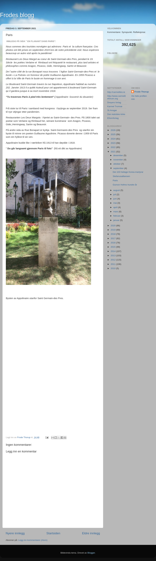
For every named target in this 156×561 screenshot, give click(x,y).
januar (116, 220)
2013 (113, 255)
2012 (113, 260)
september (118, 168)
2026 (113, 130)
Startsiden (53, 533)
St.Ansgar (112, 110)
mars (116, 211)
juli (115, 194)
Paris (115, 180)
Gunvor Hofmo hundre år (125, 184)
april (115, 207)
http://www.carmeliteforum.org (116, 97)
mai (115, 203)
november (118, 159)
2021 (113, 151)
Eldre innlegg (91, 533)
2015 (113, 247)
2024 (113, 139)
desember (118, 155)
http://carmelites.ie (116, 92)
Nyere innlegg (15, 533)
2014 (113, 251)
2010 (113, 268)
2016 (113, 242)
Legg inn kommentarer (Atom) (32, 540)
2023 (113, 143)
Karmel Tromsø (114, 106)
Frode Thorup (142, 92)
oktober (117, 164)
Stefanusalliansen (121, 176)
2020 (113, 225)
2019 (113, 230)
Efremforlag (113, 118)
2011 (113, 264)
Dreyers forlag (114, 102)
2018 (113, 234)
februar (117, 216)
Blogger (91, 553)
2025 (113, 134)
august (116, 190)
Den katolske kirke (116, 114)
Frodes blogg (17, 15)
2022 (113, 147)
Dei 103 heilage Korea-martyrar (128, 172)
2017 (113, 238)
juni (115, 198)
